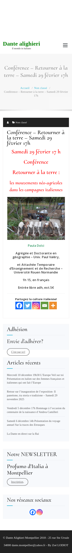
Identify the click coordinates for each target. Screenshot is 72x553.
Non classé (40, 87)
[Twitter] (27, 305)
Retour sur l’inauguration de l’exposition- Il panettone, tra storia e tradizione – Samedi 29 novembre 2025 (32, 395)
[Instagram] (36, 305)
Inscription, (17, 481)
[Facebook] (19, 305)
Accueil (25, 87)
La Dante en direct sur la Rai (23, 433)
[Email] (44, 305)
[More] (53, 305)
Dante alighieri (21, 43)
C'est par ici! (18, 352)
